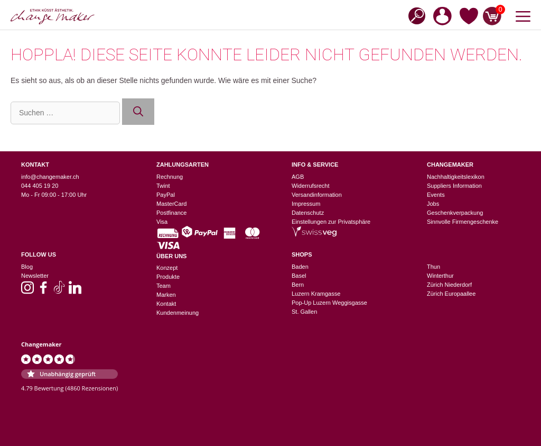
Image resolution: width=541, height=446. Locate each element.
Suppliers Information (454, 186)
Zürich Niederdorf (449, 284)
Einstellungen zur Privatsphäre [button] (331, 222)
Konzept (167, 268)
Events (436, 195)
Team (163, 286)
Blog (27, 266)
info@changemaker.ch (50, 177)
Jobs (433, 204)
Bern (298, 284)
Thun (433, 266)
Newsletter (35, 275)
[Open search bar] (413, 15)
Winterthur (440, 275)
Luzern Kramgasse (316, 293)
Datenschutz (308, 213)
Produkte (168, 277)
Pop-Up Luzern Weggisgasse (329, 302)
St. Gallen (304, 311)
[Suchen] (138, 111)
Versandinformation (317, 195)
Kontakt (166, 304)
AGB (298, 177)
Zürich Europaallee (451, 293)
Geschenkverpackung (455, 213)
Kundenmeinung (177, 313)
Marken (166, 295)
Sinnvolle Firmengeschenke (462, 222)
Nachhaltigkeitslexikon (455, 177)
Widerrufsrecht (311, 186)
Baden (300, 266)
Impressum (306, 204)
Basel (299, 275)
